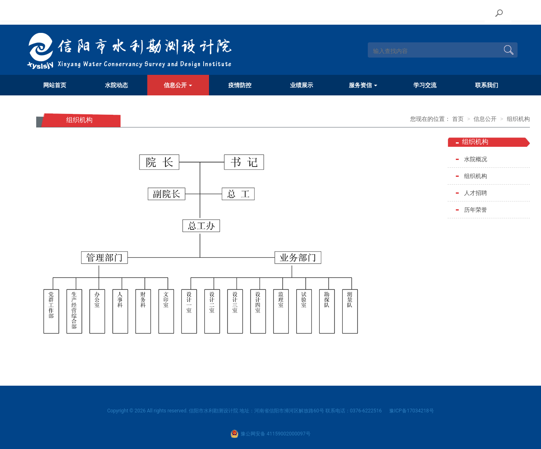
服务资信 (363, 85)
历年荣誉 (475, 209)
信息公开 (178, 85)
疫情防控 (239, 85)
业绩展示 (301, 85)
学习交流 (425, 85)
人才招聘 (475, 193)
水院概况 (475, 159)
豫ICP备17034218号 (411, 411)
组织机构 (518, 119)
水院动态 (116, 85)
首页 (458, 119)
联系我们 (486, 85)
